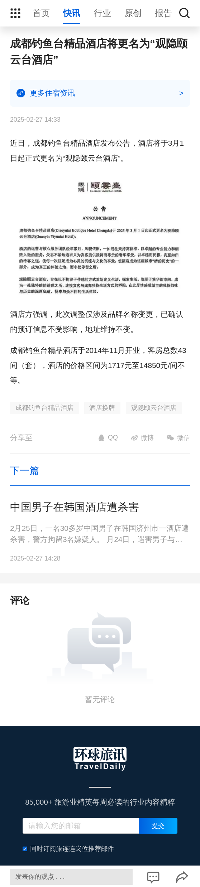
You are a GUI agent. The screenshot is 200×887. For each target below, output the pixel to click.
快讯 (71, 13)
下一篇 (24, 470)
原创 (133, 13)
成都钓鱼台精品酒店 (44, 407)
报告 (163, 13)
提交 (158, 825)
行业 (102, 13)
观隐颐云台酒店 (153, 407)
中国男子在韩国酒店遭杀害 (74, 507)
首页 (41, 13)
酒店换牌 (102, 407)
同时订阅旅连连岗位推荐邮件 (68, 848)
